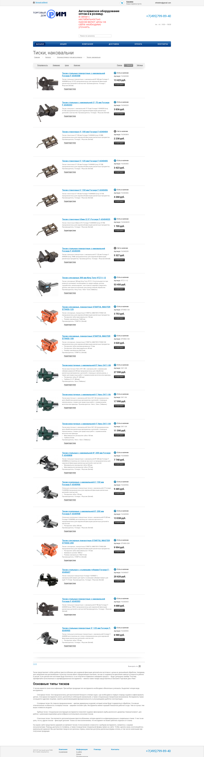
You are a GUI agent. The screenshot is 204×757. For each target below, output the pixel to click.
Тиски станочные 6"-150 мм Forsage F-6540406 (85, 190)
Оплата (138, 44)
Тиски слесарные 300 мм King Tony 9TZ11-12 (84, 278)
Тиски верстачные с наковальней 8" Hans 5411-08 (86, 365)
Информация (82, 749)
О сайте (79, 752)
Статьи (78, 754)
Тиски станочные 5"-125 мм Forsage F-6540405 (85, 161)
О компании (63, 752)
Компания (87, 44)
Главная (37, 57)
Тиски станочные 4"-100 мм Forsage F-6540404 (85, 132)
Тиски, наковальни (93, 57)
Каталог (40, 44)
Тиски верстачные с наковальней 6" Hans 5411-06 (86, 394)
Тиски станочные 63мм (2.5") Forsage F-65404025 (86, 219)
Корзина (129, 2)
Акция (63, 44)
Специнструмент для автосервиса (69, 57)
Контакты (163, 44)
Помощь (97, 749)
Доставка (114, 44)
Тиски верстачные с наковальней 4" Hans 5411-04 (86, 424)
